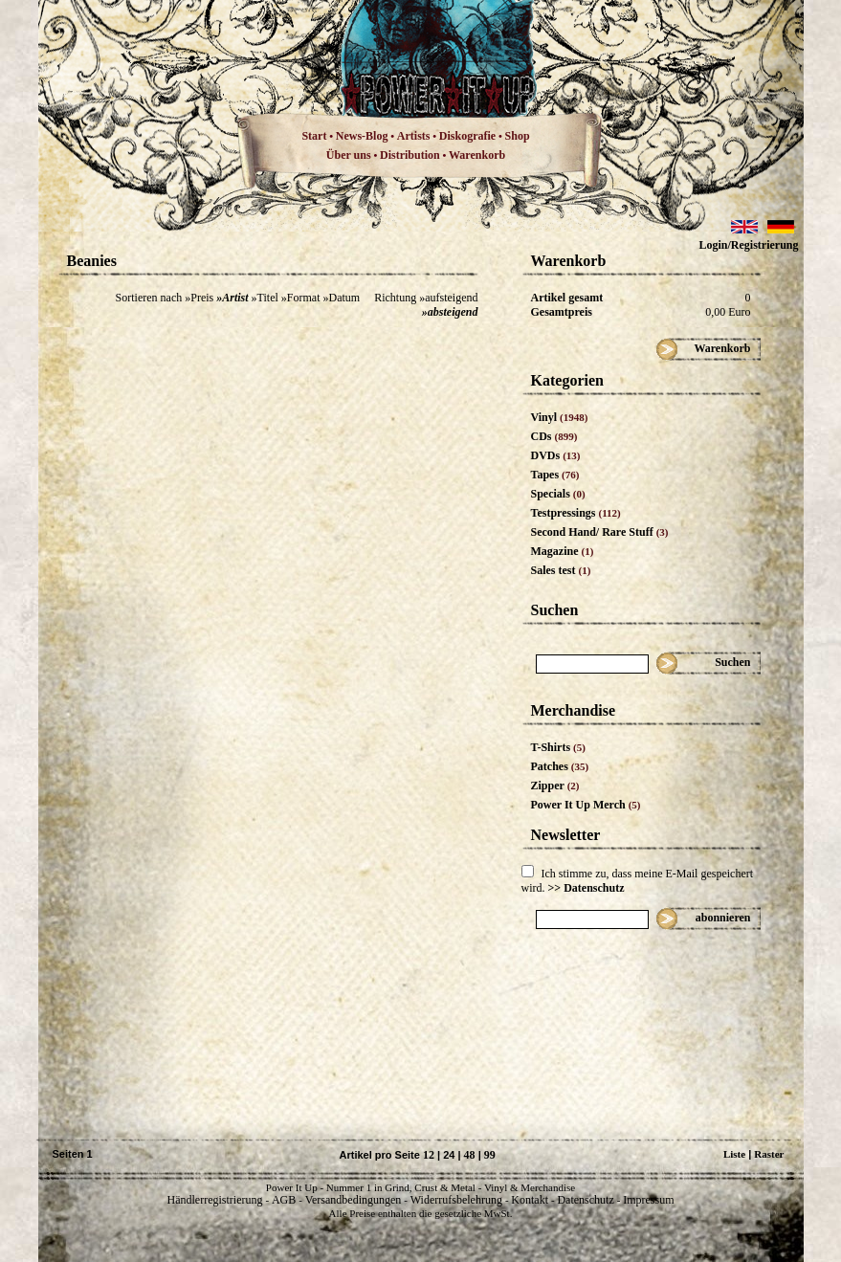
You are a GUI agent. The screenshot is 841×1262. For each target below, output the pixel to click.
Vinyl (559, 417)
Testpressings (576, 513)
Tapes (555, 474)
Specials (558, 493)
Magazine (562, 551)
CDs (554, 436)
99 (490, 1155)
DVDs (556, 455)
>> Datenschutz (586, 888)
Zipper (555, 785)
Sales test (561, 570)
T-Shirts (558, 747)
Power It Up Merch (586, 804)
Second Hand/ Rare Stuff (600, 532)
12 (428, 1155)
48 (470, 1155)
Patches (560, 766)
